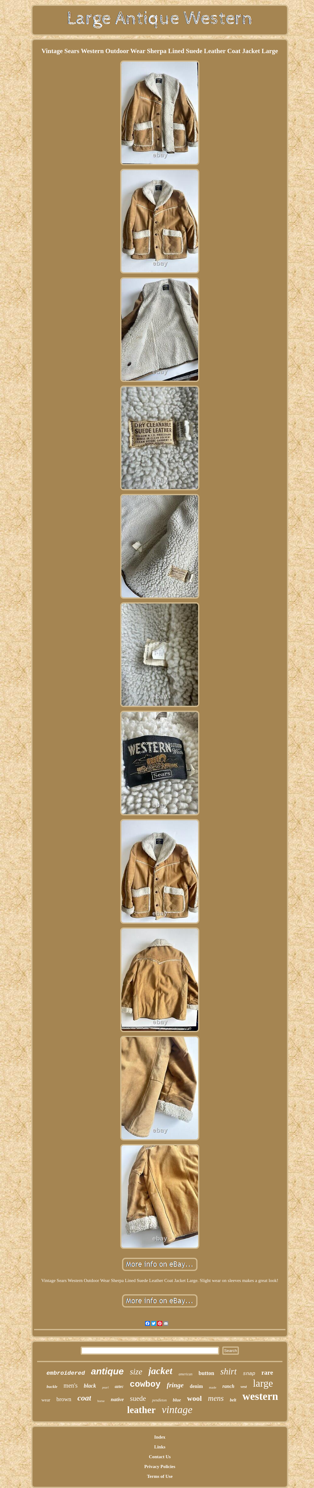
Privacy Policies (159, 1466)
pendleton (159, 1400)
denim (196, 1386)
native (117, 1399)
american (185, 1374)
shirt (228, 1371)
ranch (228, 1386)
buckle (52, 1386)
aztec (119, 1386)
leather (141, 1409)
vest (243, 1386)
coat (84, 1397)
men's (70, 1385)
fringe (175, 1385)
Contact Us (159, 1456)
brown (63, 1399)
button (206, 1373)
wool (194, 1398)
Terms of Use (160, 1476)
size (136, 1371)
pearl (105, 1387)
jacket (160, 1370)
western (260, 1396)
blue (177, 1399)
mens (216, 1398)
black (90, 1386)
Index (160, 1437)
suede (138, 1398)
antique (107, 1371)
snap (249, 1374)
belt (233, 1400)
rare (267, 1372)
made (212, 1387)
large (263, 1383)
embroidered (65, 1373)
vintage (177, 1409)
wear (45, 1399)
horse (101, 1401)
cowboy (145, 1384)
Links (160, 1446)
